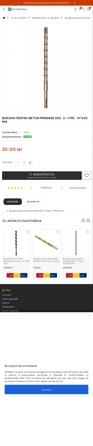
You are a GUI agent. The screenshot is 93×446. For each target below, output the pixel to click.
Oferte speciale (10, 299)
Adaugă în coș (17, 275)
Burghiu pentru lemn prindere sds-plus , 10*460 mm (17, 261)
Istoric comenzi (10, 310)
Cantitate (7, 162)
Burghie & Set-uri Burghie (45, 17)
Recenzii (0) (33, 201)
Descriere (12, 201)
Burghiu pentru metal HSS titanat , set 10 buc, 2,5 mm (46, 259)
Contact (6, 295)
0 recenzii (46, 187)
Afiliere (5, 303)
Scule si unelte (18, 17)
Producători (8, 306)
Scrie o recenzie (77, 187)
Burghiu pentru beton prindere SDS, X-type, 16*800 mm (73, 261)
